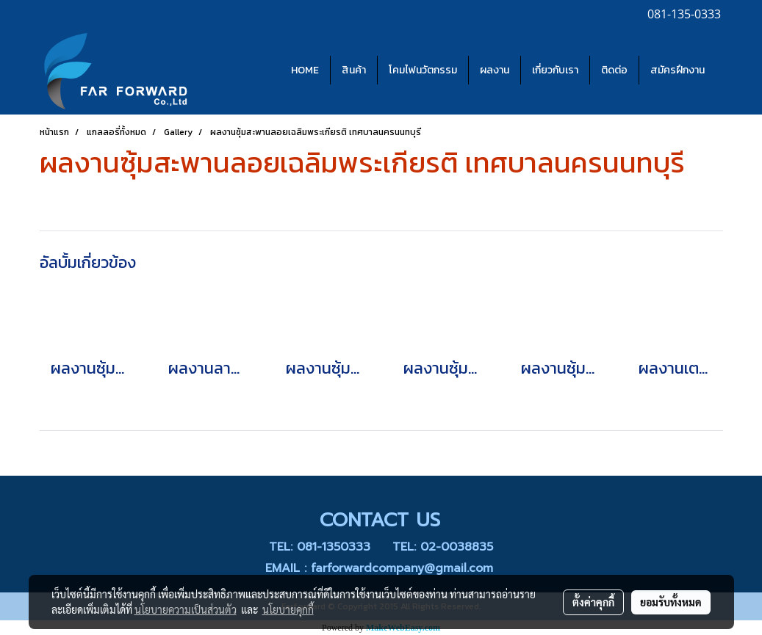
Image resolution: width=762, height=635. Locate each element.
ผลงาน (494, 70)
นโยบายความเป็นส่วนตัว (185, 609)
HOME (305, 70)
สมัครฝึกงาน (677, 70)
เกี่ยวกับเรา (555, 70)
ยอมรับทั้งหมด (671, 602)
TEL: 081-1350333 (319, 547)
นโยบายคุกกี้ (288, 609)
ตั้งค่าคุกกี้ (593, 602)
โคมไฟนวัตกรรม (423, 70)
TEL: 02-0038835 (442, 547)
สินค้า (354, 70)
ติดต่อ (614, 70)
